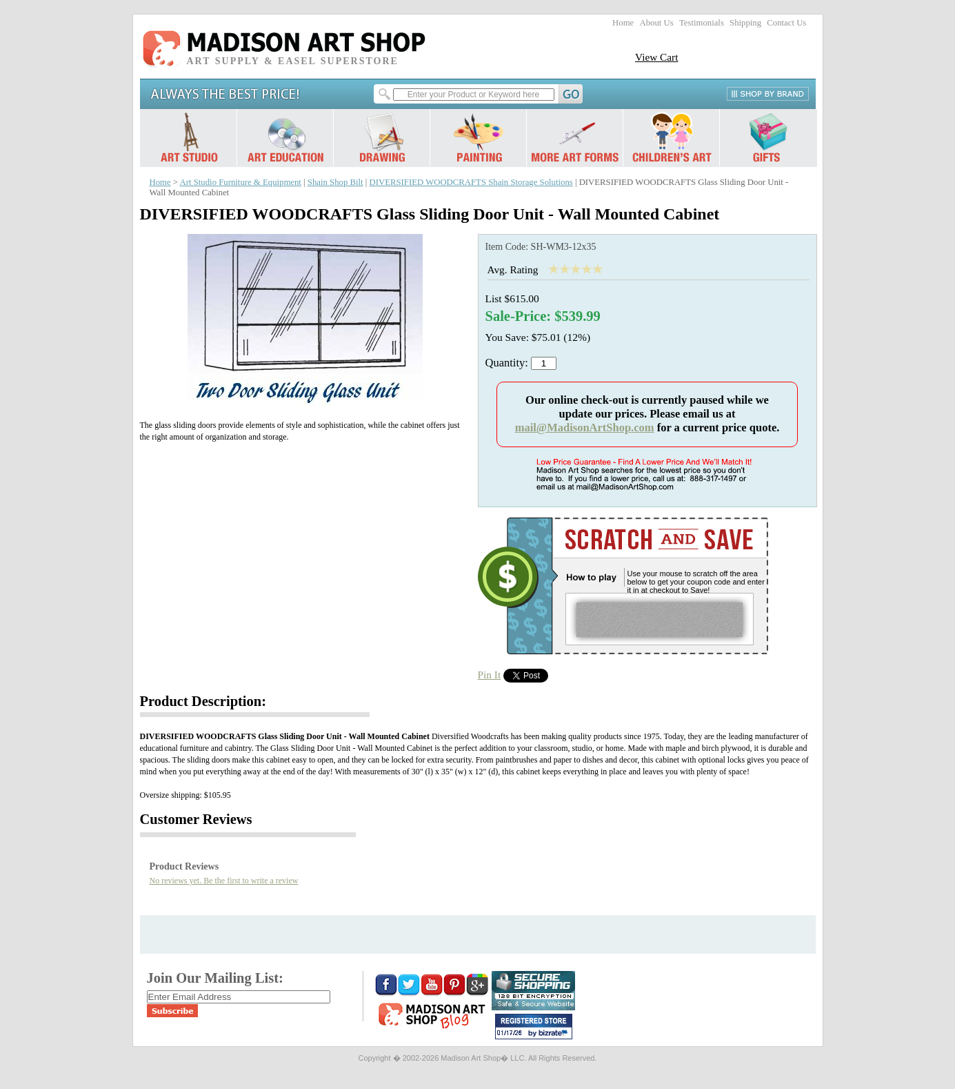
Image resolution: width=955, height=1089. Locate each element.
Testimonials (701, 23)
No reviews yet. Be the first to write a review (224, 880)
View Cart (656, 57)
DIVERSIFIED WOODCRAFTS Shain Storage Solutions (471, 182)
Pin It (489, 674)
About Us (656, 23)
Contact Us (786, 23)
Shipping (745, 23)
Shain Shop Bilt (335, 182)
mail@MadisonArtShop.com (584, 427)
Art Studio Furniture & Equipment (240, 182)
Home (623, 23)
